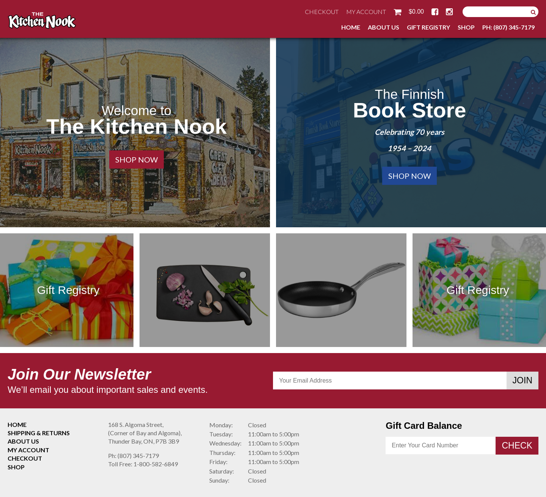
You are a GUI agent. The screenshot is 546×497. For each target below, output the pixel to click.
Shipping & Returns (39, 432)
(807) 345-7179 (133, 455)
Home (350, 27)
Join (522, 380)
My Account (366, 11)
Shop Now (136, 159)
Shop (466, 27)
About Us (383, 27)
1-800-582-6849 (143, 463)
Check (517, 445)
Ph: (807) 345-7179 (508, 27)
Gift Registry (428, 27)
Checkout (322, 11)
